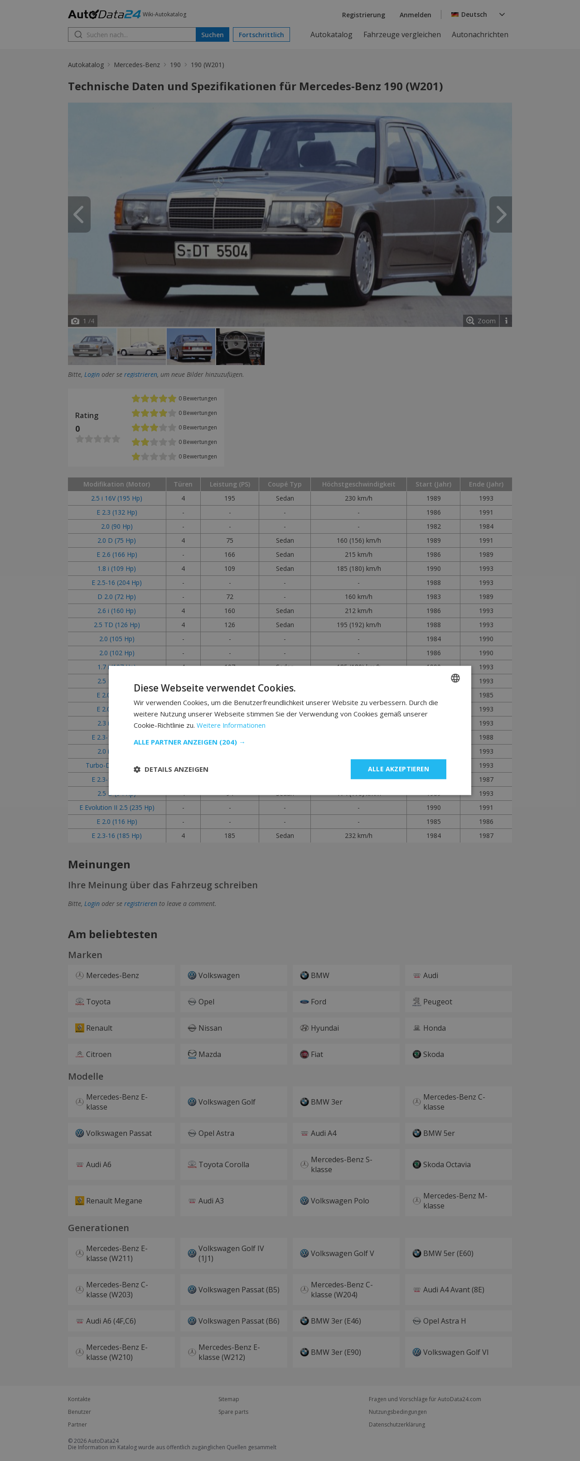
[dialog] (290, 730)
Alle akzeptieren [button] (397, 769)
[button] (290, 742)
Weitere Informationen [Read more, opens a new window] (232, 725)
